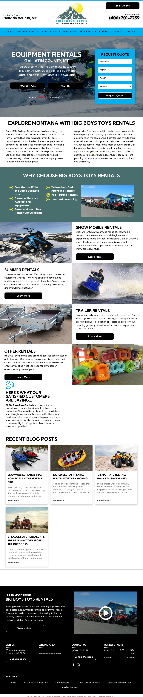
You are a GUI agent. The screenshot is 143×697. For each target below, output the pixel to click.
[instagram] (78, 665)
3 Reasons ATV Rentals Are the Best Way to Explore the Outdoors (26, 540)
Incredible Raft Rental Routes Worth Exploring (70, 476)
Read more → (14, 500)
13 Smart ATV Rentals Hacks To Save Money (112, 476)
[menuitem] (10, 31)
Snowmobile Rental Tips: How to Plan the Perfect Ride (25, 478)
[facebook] (74, 665)
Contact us (91, 158)
